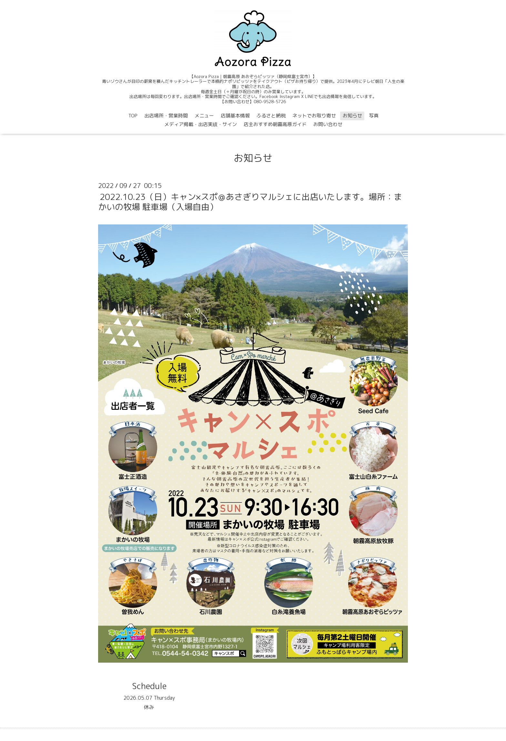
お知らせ (352, 115)
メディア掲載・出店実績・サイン (200, 124)
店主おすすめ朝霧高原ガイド (275, 124)
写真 (374, 115)
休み (149, 707)
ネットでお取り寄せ (314, 115)
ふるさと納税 (271, 115)
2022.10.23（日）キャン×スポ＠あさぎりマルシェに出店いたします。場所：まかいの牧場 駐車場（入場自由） (250, 201)
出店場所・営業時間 (166, 115)
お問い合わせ (327, 124)
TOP (132, 115)
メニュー (204, 115)
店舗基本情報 (235, 115)
